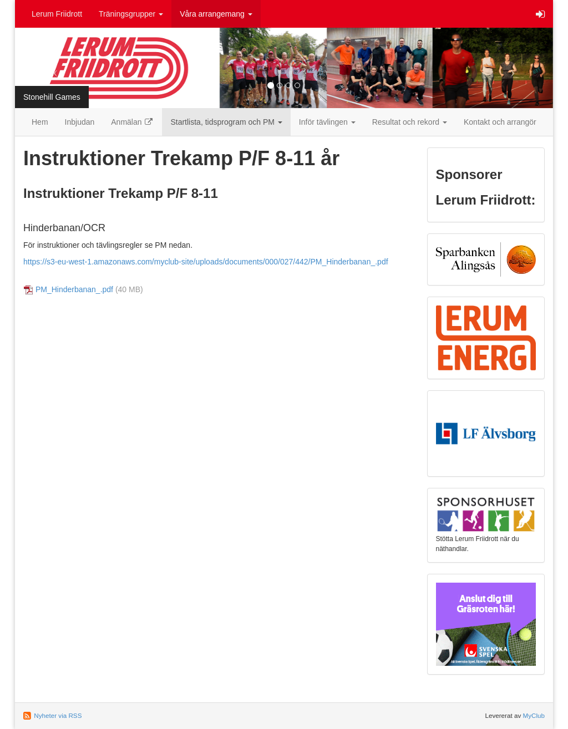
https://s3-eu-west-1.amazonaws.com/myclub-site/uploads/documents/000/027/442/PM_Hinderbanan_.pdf (205, 261)
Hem (40, 122)
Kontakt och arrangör (500, 122)
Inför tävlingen (327, 122)
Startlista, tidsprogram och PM (226, 122)
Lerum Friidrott (57, 13)
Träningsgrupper (131, 13)
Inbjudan (80, 122)
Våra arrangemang (216, 13)
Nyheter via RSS (58, 715)
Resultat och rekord (409, 122)
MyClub (534, 715)
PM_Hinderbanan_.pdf (74, 289)
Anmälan (132, 122)
